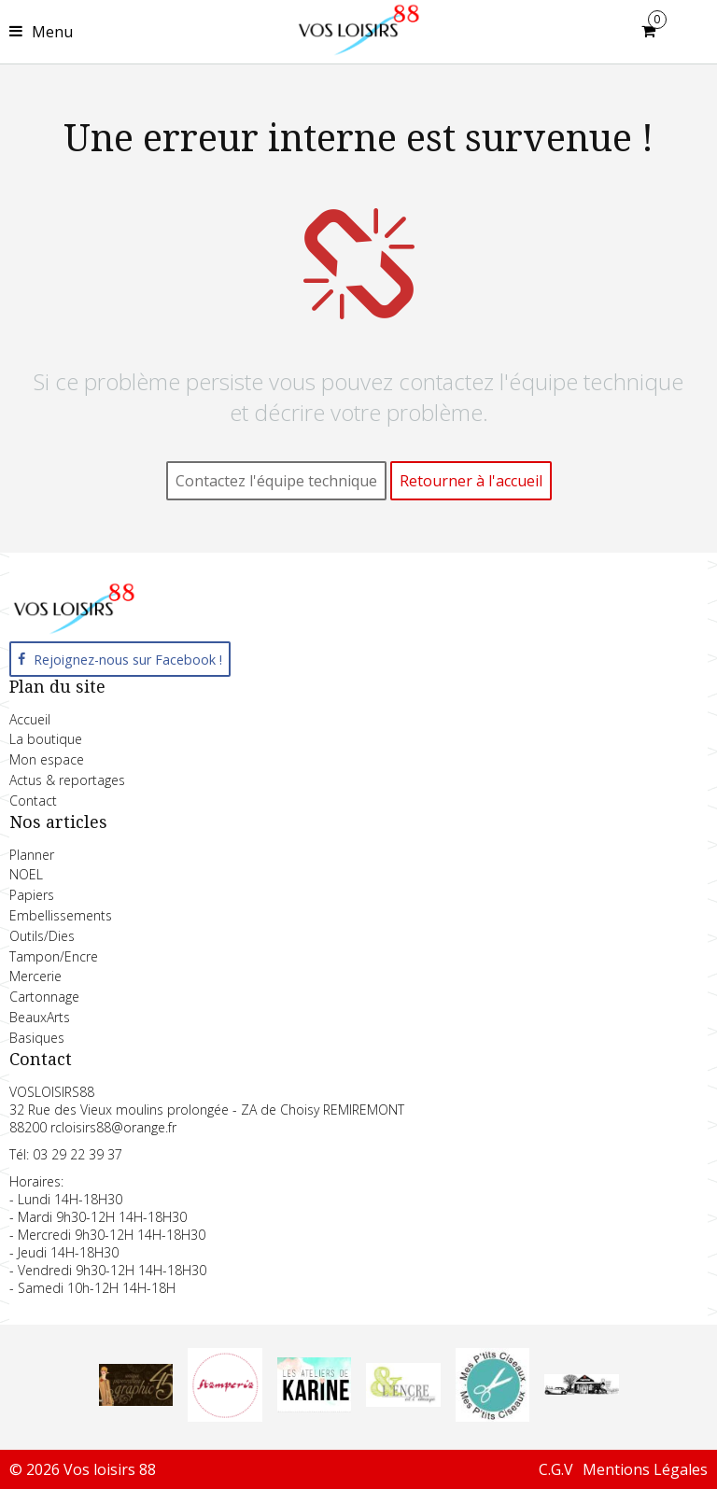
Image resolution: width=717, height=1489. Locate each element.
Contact (33, 800)
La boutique (45, 739)
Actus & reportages (67, 780)
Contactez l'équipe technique (276, 481)
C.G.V (556, 1469)
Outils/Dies (42, 936)
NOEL (26, 874)
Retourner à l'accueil (471, 481)
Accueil (29, 719)
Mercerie (35, 976)
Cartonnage (44, 996)
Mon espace (46, 759)
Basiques (36, 1038)
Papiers (31, 895)
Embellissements (60, 915)
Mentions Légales (645, 1469)
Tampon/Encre (53, 956)
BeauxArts (39, 1017)
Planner (31, 855)
